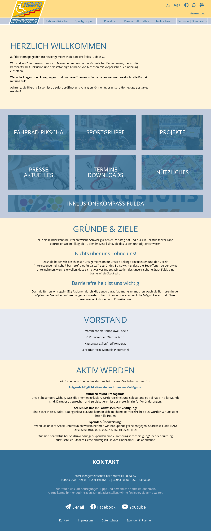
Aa (168, 5)
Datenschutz (110, 520)
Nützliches (163, 21)
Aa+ (177, 5)
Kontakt (64, 520)
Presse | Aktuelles (136, 21)
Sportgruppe (83, 21)
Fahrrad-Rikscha (57, 21)
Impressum (85, 520)
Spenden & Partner (139, 520)
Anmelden (197, 13)
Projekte (110, 21)
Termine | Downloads (192, 21)
